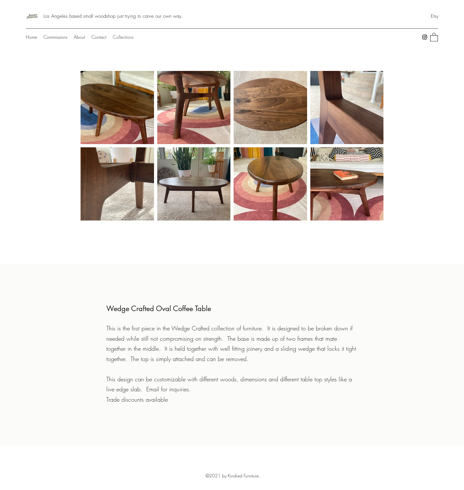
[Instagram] (424, 37)
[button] (434, 37)
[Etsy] (435, 16)
